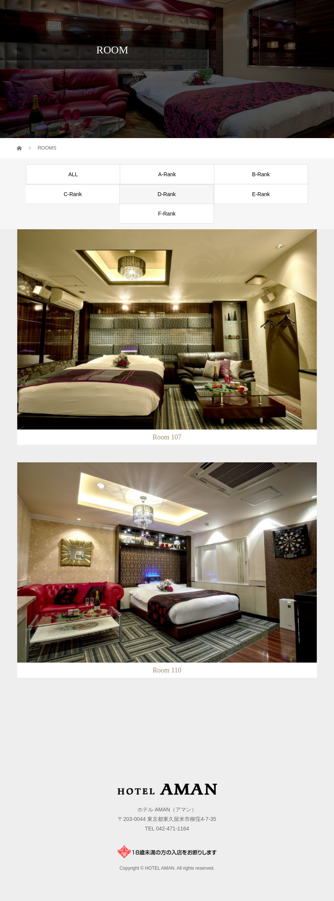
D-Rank (166, 194)
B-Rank (261, 174)
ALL (73, 174)
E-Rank (261, 194)
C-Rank (73, 194)
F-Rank (167, 214)
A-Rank (167, 174)
